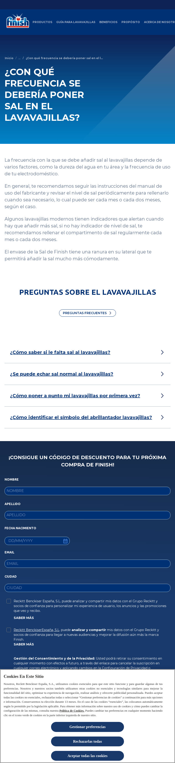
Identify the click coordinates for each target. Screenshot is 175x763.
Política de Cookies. (72, 710)
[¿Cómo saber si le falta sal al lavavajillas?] (60, 352)
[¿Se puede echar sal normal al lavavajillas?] (61, 374)
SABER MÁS (24, 618)
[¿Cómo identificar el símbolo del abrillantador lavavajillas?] (81, 417)
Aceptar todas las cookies (87, 756)
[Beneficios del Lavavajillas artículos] (108, 22)
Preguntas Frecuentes (85, 313)
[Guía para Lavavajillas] (75, 22)
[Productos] (42, 22)
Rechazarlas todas (87, 741)
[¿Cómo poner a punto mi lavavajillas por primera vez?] (75, 395)
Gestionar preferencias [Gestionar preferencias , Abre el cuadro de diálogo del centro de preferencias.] (87, 727)
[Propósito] (130, 22)
